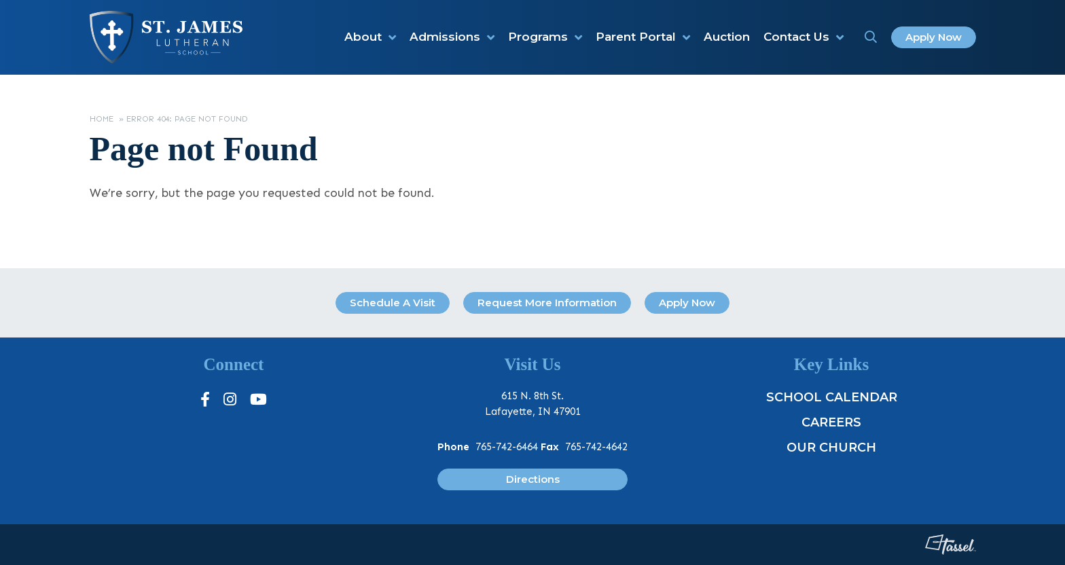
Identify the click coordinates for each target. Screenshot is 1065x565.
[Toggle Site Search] (870, 37)
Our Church (831, 447)
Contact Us (796, 36)
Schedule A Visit (392, 302)
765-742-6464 (506, 447)
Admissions (445, 36)
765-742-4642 (596, 447)
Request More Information (547, 302)
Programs (538, 36)
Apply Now (933, 37)
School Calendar (831, 397)
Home (101, 119)
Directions (533, 479)
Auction (727, 36)
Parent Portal (636, 36)
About (363, 36)
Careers (831, 422)
